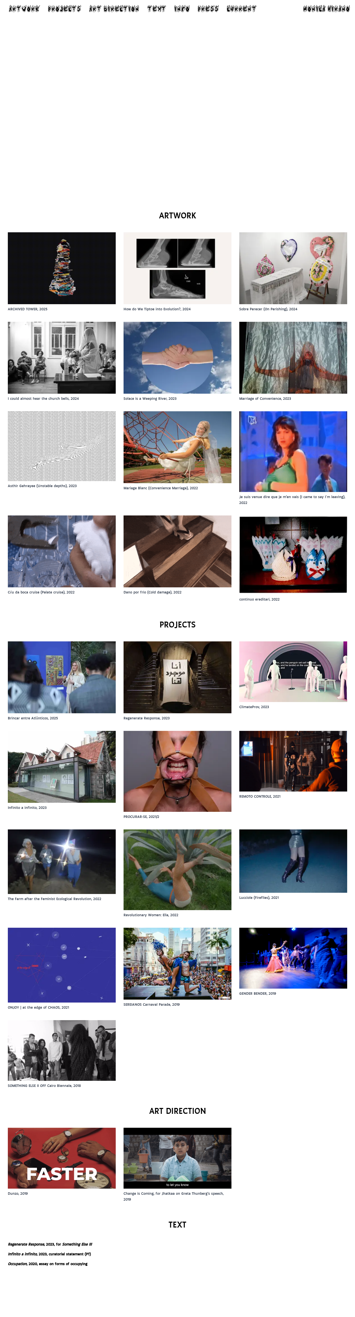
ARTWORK (24, 9)
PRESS (208, 9)
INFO (182, 9)
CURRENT (242, 9)
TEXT (156, 9)
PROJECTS (64, 9)
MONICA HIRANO (326, 9)
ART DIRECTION (114, 9)
